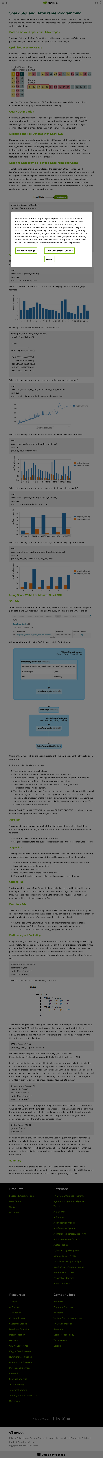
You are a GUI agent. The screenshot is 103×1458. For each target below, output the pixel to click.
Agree (49, 259)
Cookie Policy (55, 236)
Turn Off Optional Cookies (59, 250)
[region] (51, 239)
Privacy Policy (37, 236)
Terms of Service (38, 239)
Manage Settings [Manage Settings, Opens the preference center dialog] (26, 250)
